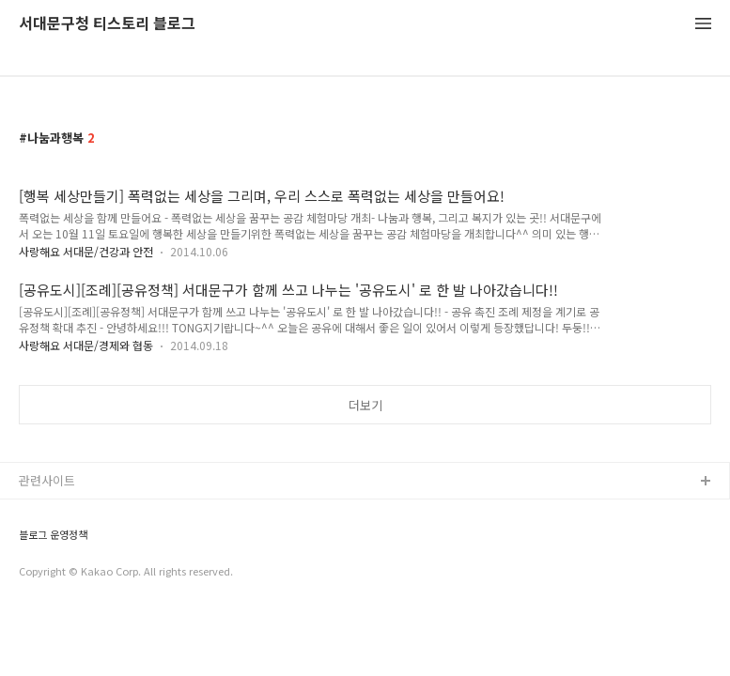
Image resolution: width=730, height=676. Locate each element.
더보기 (365, 405)
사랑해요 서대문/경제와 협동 (86, 345)
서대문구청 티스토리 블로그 (107, 24)
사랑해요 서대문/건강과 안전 (86, 251)
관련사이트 (47, 480)
